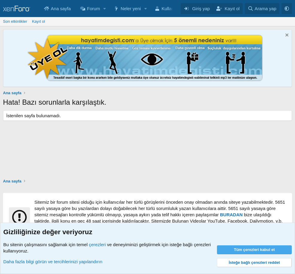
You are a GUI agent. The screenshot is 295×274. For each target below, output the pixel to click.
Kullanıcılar (173, 8)
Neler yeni (131, 8)
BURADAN (231, 214)
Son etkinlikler (15, 21)
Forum (93, 8)
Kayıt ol (38, 21)
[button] (105, 8)
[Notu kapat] (286, 36)
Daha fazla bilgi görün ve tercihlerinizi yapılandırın (52, 261)
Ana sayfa (61, 8)
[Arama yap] (262, 8)
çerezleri (97, 244)
